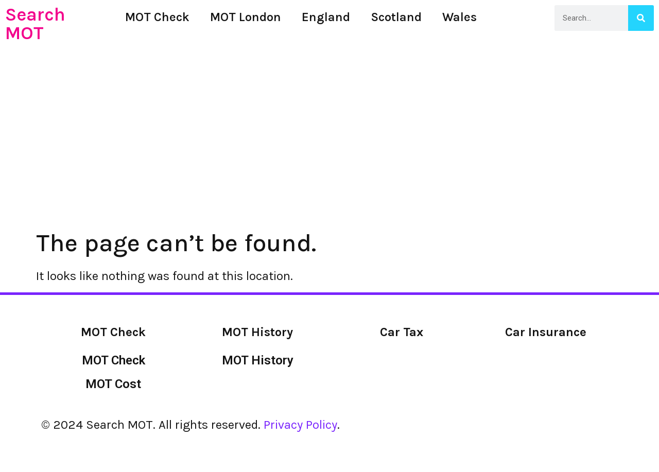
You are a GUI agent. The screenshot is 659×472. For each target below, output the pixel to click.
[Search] (641, 18)
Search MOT (35, 24)
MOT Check (157, 17)
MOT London (245, 17)
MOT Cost (113, 384)
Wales (459, 17)
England (326, 17)
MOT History (257, 360)
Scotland (396, 17)
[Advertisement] (329, 106)
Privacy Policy (300, 424)
